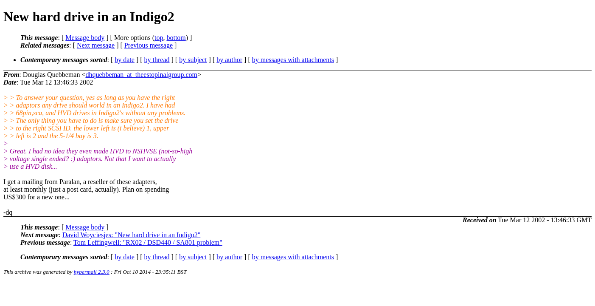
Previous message (148, 45)
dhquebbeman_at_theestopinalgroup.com (141, 74)
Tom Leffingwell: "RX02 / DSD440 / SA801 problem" (147, 242)
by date (125, 59)
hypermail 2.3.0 (91, 272)
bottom (175, 37)
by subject (193, 59)
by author (229, 59)
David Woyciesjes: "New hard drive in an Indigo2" (131, 234)
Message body (84, 37)
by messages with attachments (293, 59)
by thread (157, 59)
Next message (96, 45)
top (158, 37)
